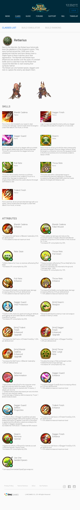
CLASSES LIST (9, 27)
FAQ (62, 16)
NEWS (7, 16)
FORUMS (39, 16)
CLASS (17, 16)
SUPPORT (52, 16)
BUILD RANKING (53, 27)
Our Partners (43, 486)
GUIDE (28, 16)
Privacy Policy (8, 486)
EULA (33, 486)
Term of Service (22, 486)
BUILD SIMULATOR (31, 27)
